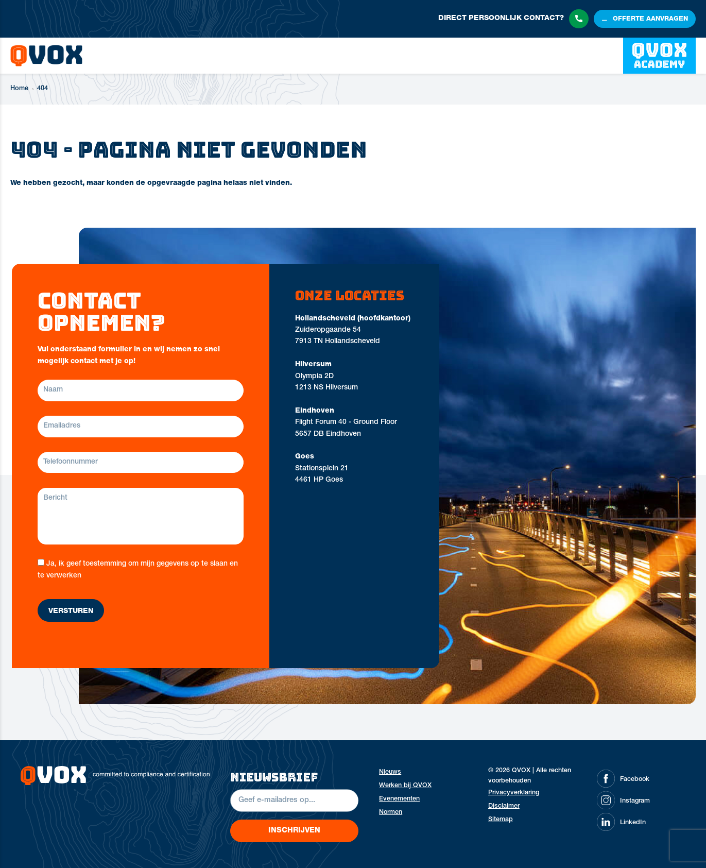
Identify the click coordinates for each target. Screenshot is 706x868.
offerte (650, 19)
